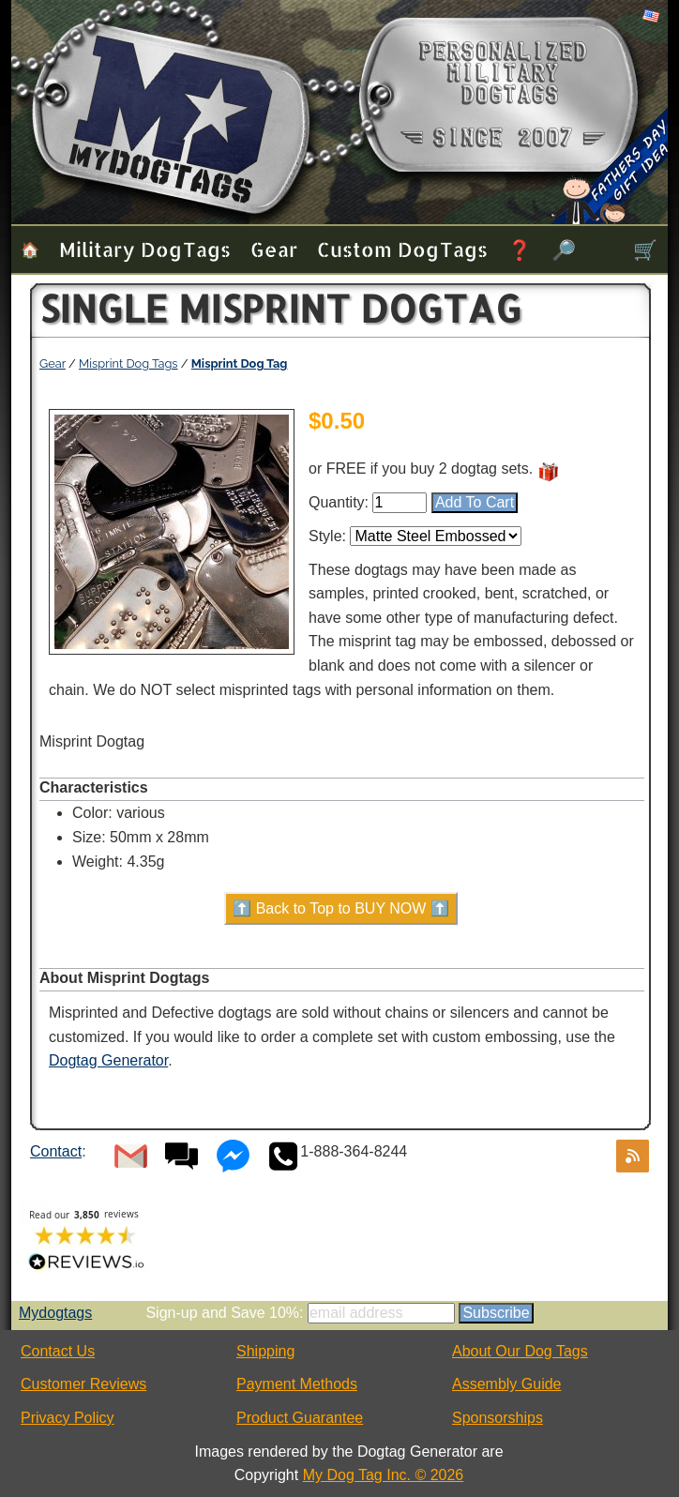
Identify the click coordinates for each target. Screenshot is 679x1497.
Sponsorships (497, 1418)
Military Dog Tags (145, 249)
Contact (56, 1151)
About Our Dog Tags (520, 1351)
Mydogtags (55, 1313)
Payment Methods (296, 1384)
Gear (273, 249)
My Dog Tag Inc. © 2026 (383, 1475)
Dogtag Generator (108, 1060)
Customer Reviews (83, 1384)
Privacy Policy (67, 1418)
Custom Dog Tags (402, 249)
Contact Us (58, 1351)
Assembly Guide (507, 1384)
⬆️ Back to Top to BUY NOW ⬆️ (341, 908)
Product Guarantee (299, 1418)
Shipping (265, 1351)
